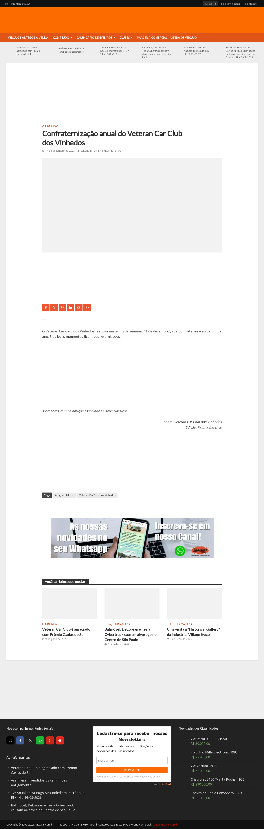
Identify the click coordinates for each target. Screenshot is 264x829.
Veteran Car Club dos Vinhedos (97, 495)
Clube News (50, 126)
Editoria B (86, 150)
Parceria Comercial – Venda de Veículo (167, 38)
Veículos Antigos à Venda (28, 38)
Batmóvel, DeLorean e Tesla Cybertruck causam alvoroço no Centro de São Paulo (156, 52)
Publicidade (250, 3)
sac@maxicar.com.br (166, 824)
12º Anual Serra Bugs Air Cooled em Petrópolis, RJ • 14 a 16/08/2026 (114, 51)
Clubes (125, 38)
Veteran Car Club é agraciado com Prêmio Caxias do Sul (28, 51)
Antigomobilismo (64, 495)
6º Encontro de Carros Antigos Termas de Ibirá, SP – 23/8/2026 (197, 51)
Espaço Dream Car (117, 624)
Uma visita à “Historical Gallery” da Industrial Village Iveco (193, 631)
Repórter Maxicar (179, 624)
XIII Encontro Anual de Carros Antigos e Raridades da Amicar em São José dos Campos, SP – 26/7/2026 (240, 52)
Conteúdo (61, 38)
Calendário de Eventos (94, 38)
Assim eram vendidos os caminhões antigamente (71, 50)
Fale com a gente (230, 3)
